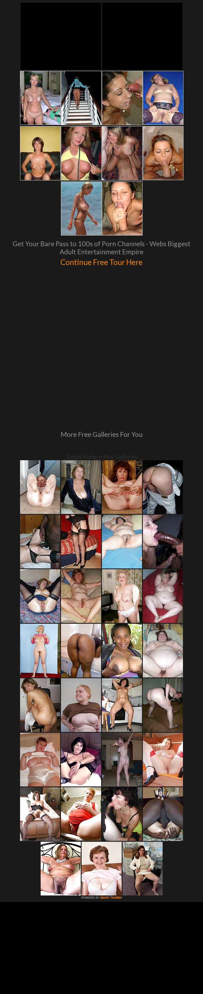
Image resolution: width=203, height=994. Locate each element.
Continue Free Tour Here (102, 261)
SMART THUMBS (111, 821)
